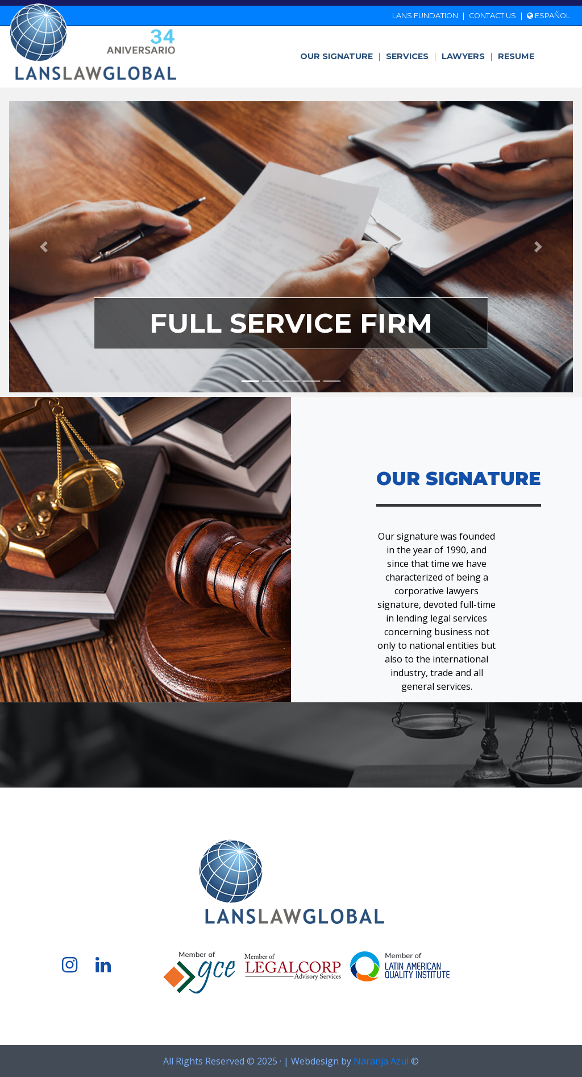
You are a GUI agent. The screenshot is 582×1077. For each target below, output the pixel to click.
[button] (44, 247)
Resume (516, 56)
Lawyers (467, 56)
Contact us (492, 15)
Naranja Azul (381, 1061)
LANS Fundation (425, 15)
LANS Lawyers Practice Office (93, 41)
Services (411, 56)
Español (548, 15)
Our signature (340, 56)
